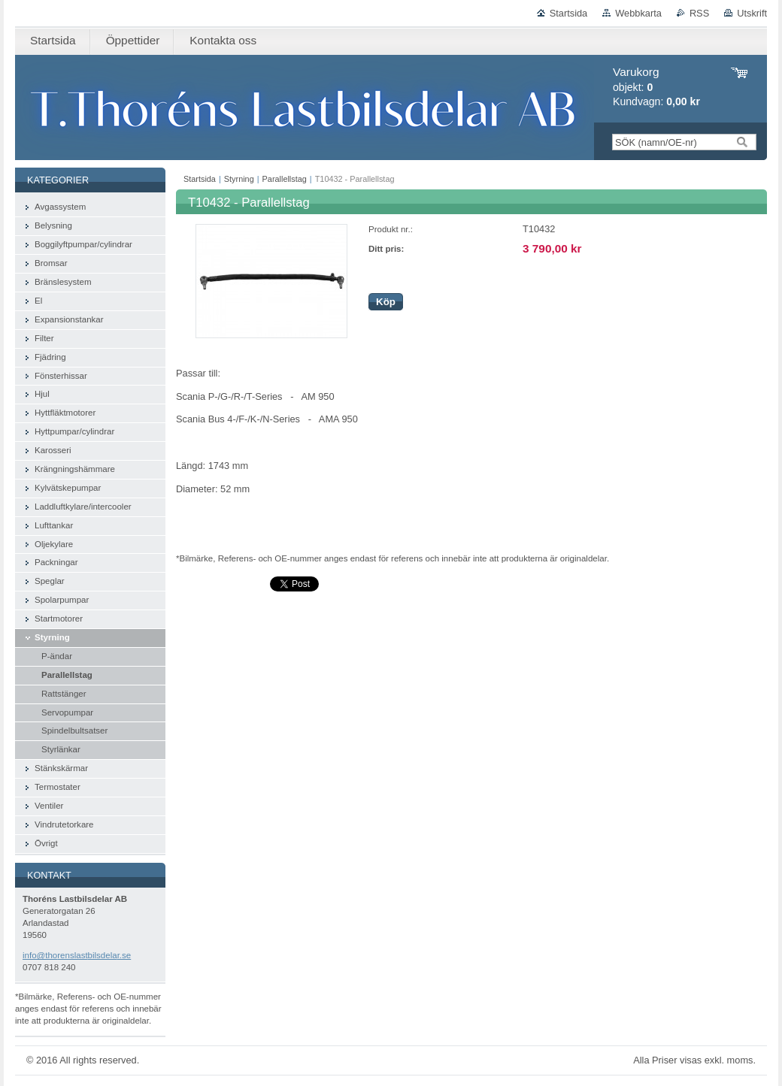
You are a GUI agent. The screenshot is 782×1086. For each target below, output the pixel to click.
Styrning (239, 178)
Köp (386, 301)
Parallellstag (284, 178)
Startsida (569, 13)
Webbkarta (638, 13)
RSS (699, 13)
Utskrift (752, 13)
